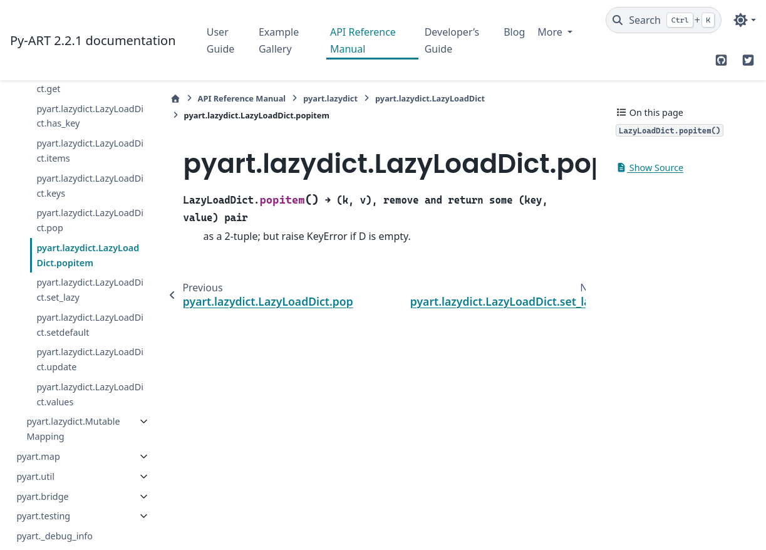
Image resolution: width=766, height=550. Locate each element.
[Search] (664, 20)
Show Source (649, 168)
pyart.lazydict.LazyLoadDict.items (89, 150)
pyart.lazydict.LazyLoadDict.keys (89, 185)
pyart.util (35, 476)
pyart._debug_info (54, 536)
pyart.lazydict (330, 98)
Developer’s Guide (452, 40)
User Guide (221, 40)
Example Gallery (279, 40)
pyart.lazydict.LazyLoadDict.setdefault (89, 324)
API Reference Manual (363, 40)
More (551, 32)
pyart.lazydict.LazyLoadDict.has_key (89, 116)
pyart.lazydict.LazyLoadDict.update (89, 359)
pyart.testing (43, 516)
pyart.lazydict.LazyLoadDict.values (89, 394)
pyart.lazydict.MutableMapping (73, 428)
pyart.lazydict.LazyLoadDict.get (89, 81)
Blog (514, 32)
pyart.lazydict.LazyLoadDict (430, 98)
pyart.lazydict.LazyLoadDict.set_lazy (89, 289)
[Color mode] (744, 20)
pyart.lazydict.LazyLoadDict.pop (89, 220)
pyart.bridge (42, 496)
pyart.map (38, 456)
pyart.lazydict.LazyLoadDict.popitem (87, 255)
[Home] (175, 98)
